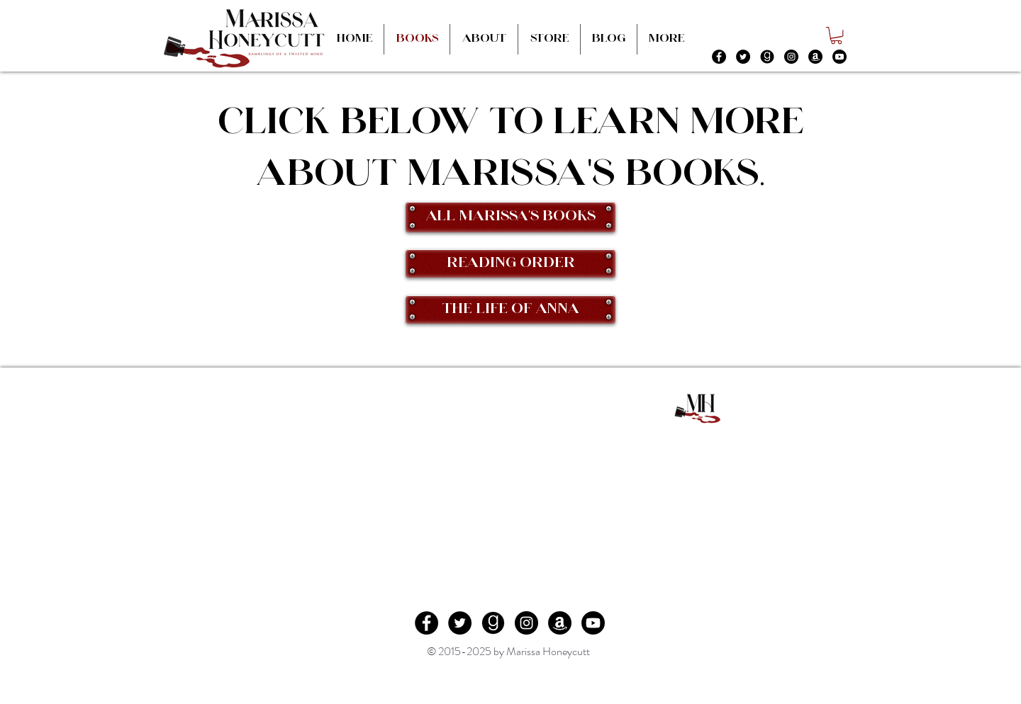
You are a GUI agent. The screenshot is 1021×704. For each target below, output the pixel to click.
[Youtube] (839, 57)
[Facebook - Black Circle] (719, 57)
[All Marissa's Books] (510, 217)
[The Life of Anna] (510, 309)
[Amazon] (815, 57)
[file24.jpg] (767, 57)
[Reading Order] (510, 263)
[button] (836, 35)
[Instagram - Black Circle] (791, 57)
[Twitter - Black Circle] (743, 57)
